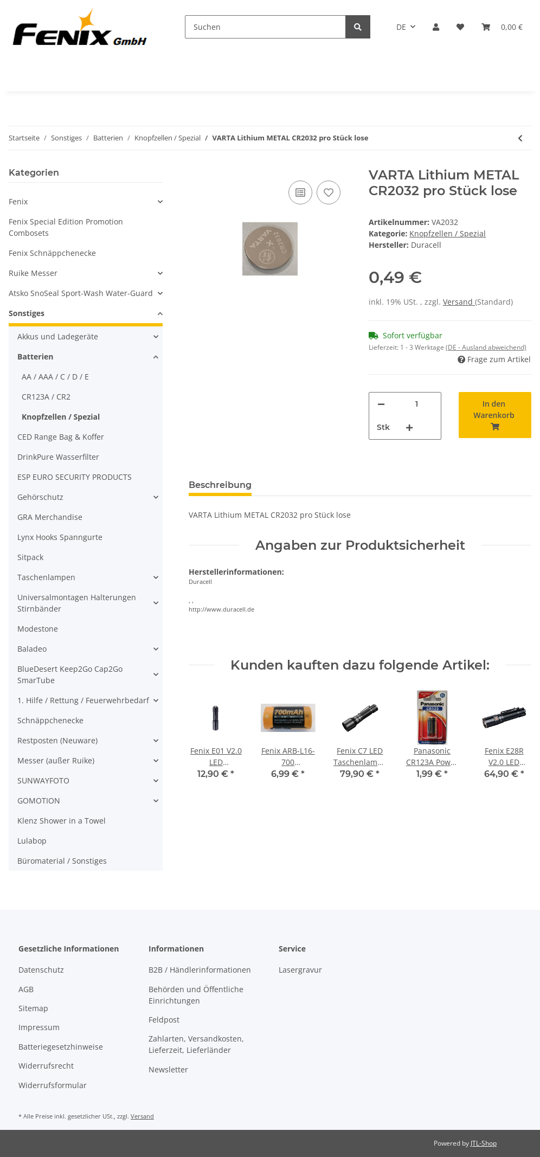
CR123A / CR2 (46, 396)
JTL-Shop (484, 1143)
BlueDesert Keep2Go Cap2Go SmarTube (70, 674)
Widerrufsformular (52, 1085)
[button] (436, 27)
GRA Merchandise (49, 517)
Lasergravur (300, 970)
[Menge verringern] (381, 404)
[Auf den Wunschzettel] (328, 192)
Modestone (37, 629)
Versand (459, 302)
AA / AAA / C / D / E (55, 376)
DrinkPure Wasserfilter (58, 457)
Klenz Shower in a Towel (61, 820)
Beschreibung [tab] (220, 485)
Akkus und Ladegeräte (57, 336)
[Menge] (417, 404)
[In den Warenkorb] (495, 415)
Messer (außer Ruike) (55, 760)
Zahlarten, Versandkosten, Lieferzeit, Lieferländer (196, 1044)
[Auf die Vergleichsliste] (300, 192)
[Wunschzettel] (460, 27)
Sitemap (33, 1008)
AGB (26, 989)
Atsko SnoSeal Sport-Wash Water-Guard (81, 293)
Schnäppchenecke (50, 720)
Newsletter (168, 1069)
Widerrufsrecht (46, 1065)
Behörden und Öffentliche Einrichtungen (196, 995)
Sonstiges (26, 313)
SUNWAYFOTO (43, 780)
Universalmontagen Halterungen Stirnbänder (76, 603)
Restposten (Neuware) (57, 740)
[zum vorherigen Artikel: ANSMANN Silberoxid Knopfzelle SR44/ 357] (520, 138)
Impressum (39, 1027)
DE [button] (401, 27)
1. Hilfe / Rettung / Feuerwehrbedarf (83, 700)
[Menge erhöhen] (409, 427)
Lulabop (32, 840)
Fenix (18, 201)
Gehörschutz (40, 497)
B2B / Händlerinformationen (200, 970)
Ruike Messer (33, 273)
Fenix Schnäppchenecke (52, 253)
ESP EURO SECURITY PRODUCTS (74, 477)
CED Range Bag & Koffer (60, 437)
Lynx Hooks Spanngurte (59, 537)
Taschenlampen (46, 577)
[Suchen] (265, 26)
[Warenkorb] (502, 27)
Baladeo (32, 649)
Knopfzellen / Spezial (447, 233)
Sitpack (30, 557)
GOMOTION (38, 800)
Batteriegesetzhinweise (60, 1047)
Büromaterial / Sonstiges (62, 861)
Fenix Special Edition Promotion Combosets (66, 227)
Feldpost (164, 1019)
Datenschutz (41, 970)
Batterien (35, 356)
